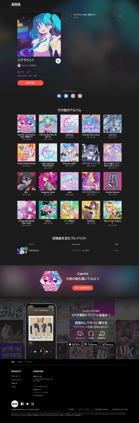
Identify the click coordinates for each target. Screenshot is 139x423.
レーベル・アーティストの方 (40, 392)
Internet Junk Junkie (91, 135)
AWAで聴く (30, 83)
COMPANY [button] (38, 371)
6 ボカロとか (34, 250)
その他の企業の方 (38, 395)
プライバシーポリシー (84, 409)
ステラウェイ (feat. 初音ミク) (84, 15)
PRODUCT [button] (16, 371)
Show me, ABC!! (69, 163)
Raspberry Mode (48, 192)
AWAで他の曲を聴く (83, 288)
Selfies (48, 221)
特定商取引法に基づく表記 (120, 409)
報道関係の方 (37, 389)
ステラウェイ (28, 362)
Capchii (33, 65)
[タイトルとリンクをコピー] (73, 96)
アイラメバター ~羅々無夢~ (81, 250)
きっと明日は (69, 221)
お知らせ (14, 383)
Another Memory (112, 192)
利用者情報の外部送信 (101, 409)
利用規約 (71, 409)
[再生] (58, 61)
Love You (112, 135)
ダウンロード (15, 376)
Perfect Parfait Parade (26, 163)
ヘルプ (13, 387)
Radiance (91, 221)
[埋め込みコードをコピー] (80, 96)
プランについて (16, 380)
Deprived (69, 135)
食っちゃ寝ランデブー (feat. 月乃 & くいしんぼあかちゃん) (112, 166)
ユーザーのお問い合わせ (40, 386)
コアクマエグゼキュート (91, 192)
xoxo (69, 192)
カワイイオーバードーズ (91, 163)
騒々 (26, 192)
